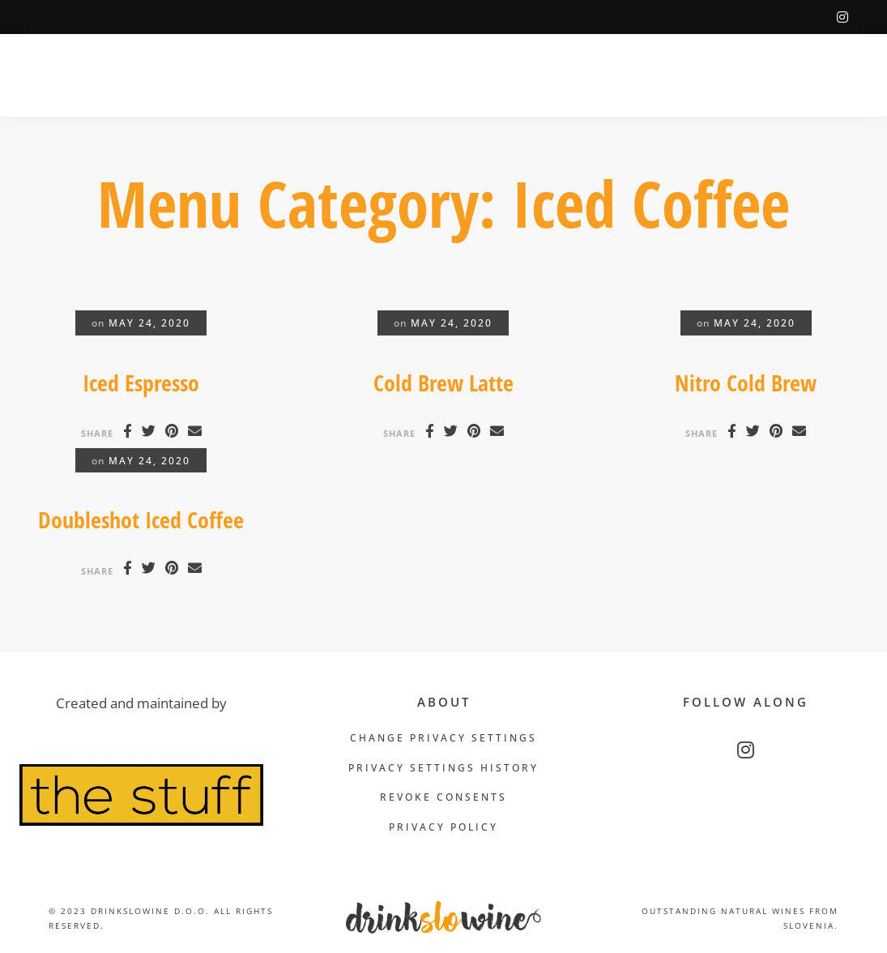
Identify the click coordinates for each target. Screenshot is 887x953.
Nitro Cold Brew (746, 383)
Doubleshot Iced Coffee (141, 520)
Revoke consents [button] (443, 797)
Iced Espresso (141, 383)
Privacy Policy (443, 827)
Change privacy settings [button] (443, 738)
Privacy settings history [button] (443, 768)
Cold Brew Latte (443, 383)
